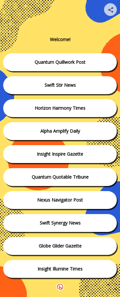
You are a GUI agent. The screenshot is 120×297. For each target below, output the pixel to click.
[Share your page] (110, 9)
